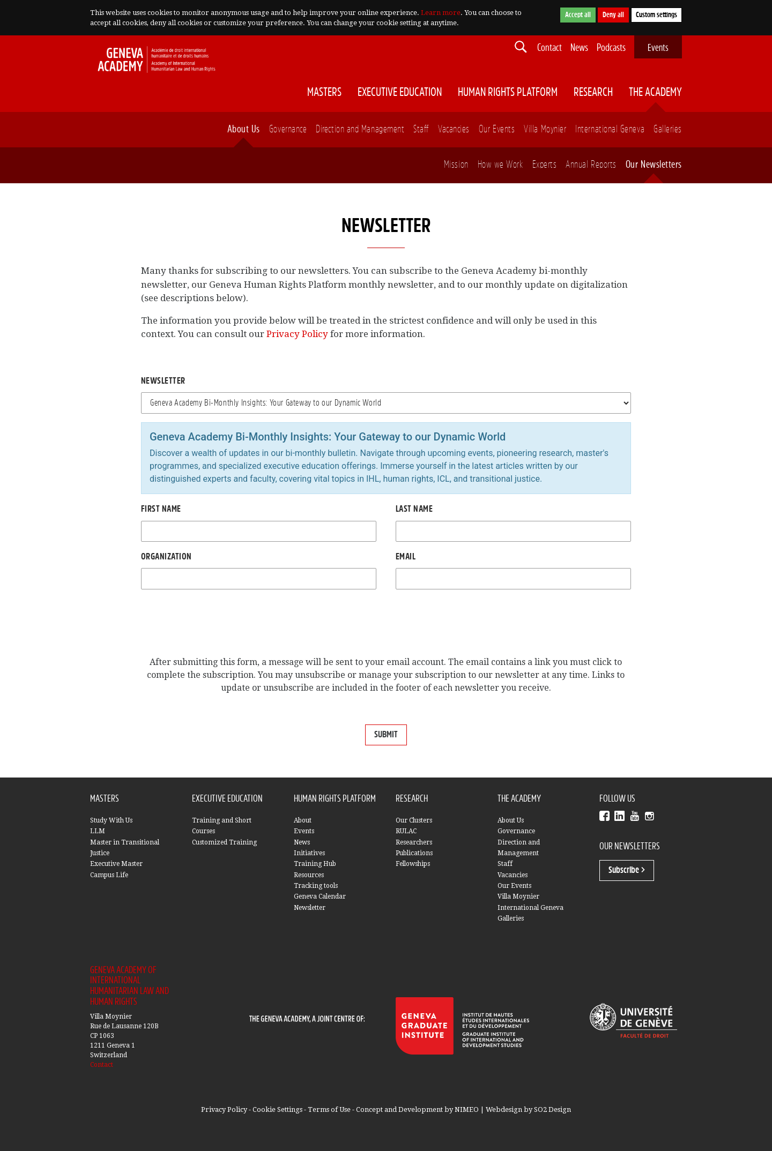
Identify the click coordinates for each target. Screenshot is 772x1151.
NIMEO (467, 1109)
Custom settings (656, 14)
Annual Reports (591, 165)
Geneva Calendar (320, 896)
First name (161, 509)
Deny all (613, 14)
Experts (544, 165)
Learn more (441, 13)
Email (405, 556)
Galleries (668, 129)
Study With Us (111, 820)
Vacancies (454, 129)
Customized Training (224, 842)
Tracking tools (316, 886)
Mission (456, 165)
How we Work (500, 165)
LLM (97, 831)
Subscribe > (626, 870)
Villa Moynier (545, 129)
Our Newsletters (654, 165)
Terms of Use (329, 1109)
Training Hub (315, 864)
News (579, 48)
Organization (166, 556)
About (302, 820)
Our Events (497, 129)
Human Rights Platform (508, 92)
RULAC (406, 831)
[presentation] (222, 624)
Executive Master (116, 864)
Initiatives (309, 853)
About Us (243, 129)
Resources (309, 875)
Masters (324, 92)
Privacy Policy (297, 333)
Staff (421, 129)
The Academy (655, 92)
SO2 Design (552, 1109)
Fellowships (413, 864)
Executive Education (400, 92)
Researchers (414, 842)
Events (658, 48)
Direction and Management (360, 129)
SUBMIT (386, 734)
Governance (288, 129)
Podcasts (611, 48)
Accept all (578, 14)
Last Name (414, 509)
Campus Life (109, 875)
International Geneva (609, 129)
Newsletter (163, 381)
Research (593, 92)
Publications (414, 853)
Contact (549, 48)
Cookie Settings (277, 1109)
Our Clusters (414, 820)
